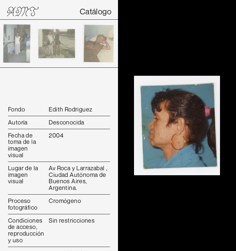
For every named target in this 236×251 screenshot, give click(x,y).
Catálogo (95, 11)
